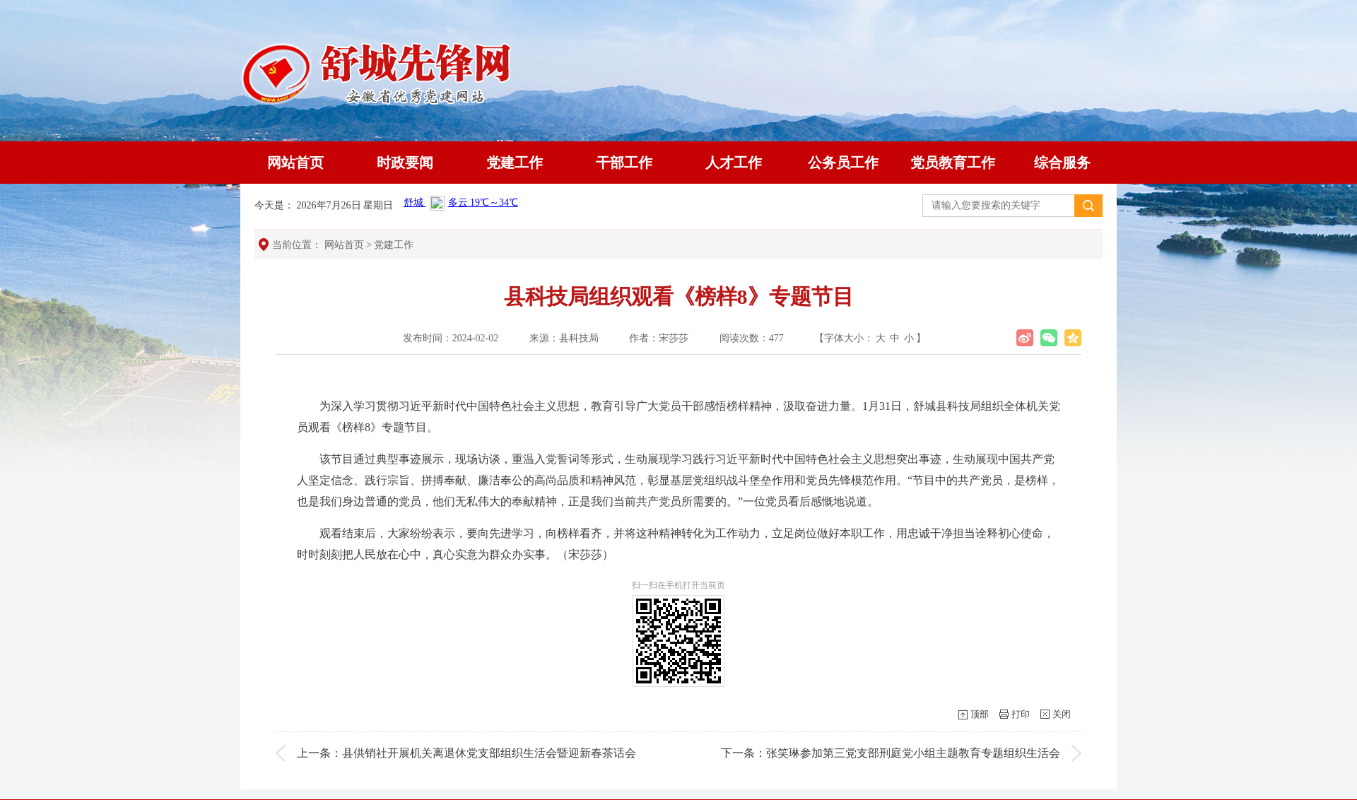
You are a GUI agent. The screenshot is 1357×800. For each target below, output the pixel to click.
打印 (1020, 714)
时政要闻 (405, 162)
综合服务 (1062, 162)
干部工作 (624, 162)
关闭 (1061, 714)
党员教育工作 (952, 162)
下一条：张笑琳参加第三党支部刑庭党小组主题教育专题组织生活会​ (890, 753)
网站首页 (295, 162)
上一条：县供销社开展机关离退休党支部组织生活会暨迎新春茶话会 (466, 753)
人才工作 (733, 162)
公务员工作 (843, 162)
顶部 (979, 714)
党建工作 (514, 162)
